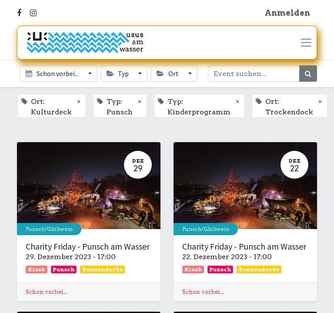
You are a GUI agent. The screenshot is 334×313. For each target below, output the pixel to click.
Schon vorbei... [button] (53, 73)
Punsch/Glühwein (49, 229)
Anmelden (287, 12)
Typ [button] (118, 73)
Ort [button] (168, 73)
